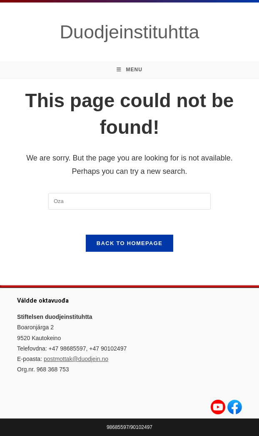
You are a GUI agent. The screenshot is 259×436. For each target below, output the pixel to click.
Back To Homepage (129, 243)
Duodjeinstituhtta (129, 32)
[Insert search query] (129, 201)
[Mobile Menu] (129, 69)
